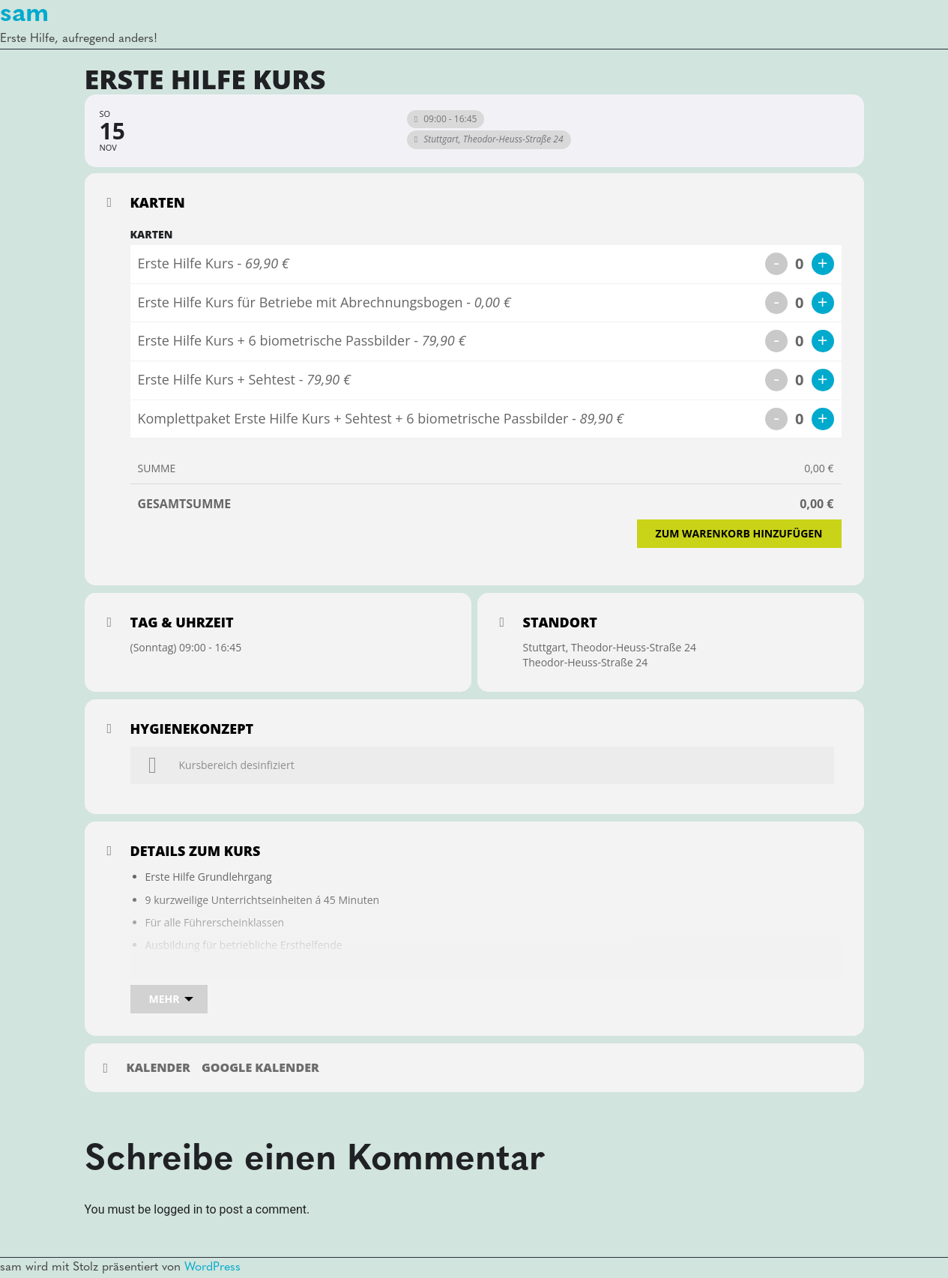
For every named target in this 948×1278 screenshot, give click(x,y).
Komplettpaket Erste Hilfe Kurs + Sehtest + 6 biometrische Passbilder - (381, 418)
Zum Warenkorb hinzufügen (739, 533)
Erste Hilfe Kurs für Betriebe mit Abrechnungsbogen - (324, 302)
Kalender (158, 1068)
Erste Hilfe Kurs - (213, 263)
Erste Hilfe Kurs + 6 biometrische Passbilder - (302, 340)
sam (24, 14)
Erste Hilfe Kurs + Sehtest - (244, 379)
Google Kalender (260, 1068)
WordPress (212, 1268)
